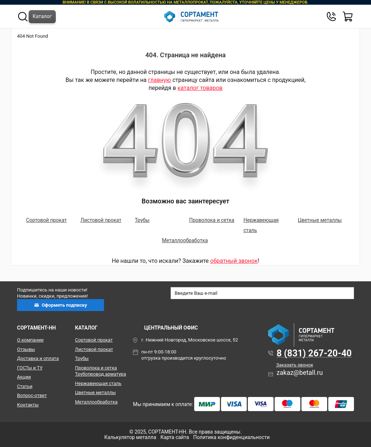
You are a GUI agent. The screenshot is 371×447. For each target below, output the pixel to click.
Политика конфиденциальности (231, 437)
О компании (30, 340)
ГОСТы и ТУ (30, 368)
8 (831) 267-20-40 (313, 353)
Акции (24, 377)
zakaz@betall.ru (299, 372)
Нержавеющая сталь (98, 383)
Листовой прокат (100, 220)
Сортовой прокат (46, 220)
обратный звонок (234, 260)
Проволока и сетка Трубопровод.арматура (98, 371)
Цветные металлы (320, 220)
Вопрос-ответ (32, 395)
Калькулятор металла (130, 437)
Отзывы (26, 349)
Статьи (24, 386)
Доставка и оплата (38, 358)
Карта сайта (175, 437)
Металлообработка (185, 240)
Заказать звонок (294, 365)
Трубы (142, 220)
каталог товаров (200, 87)
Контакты (28, 404)
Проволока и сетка (211, 220)
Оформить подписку (60, 305)
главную (159, 79)
